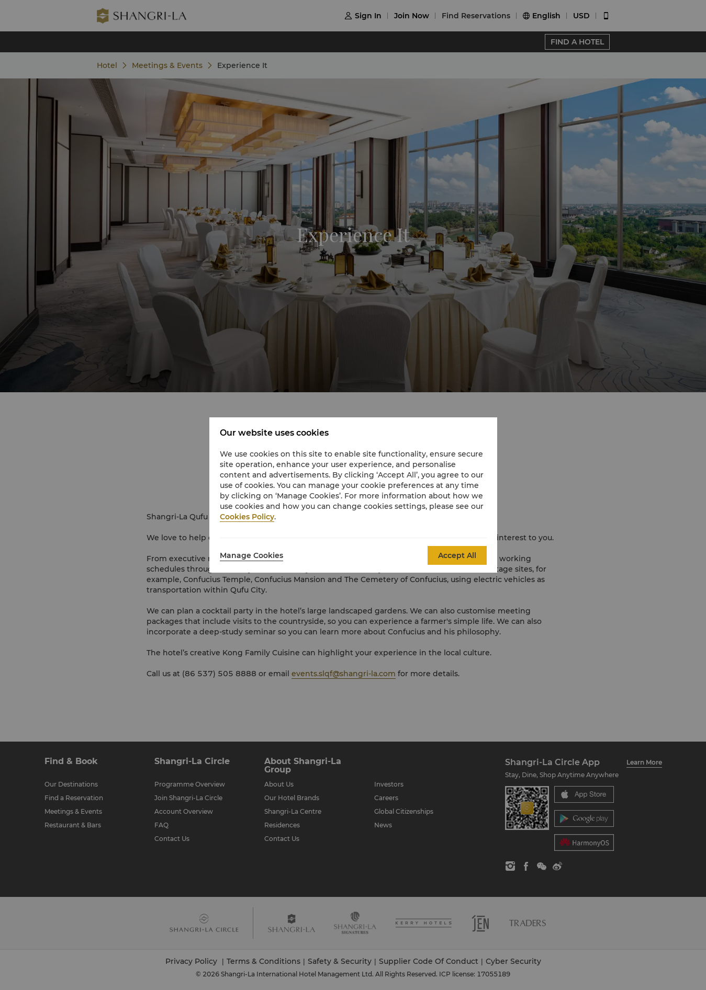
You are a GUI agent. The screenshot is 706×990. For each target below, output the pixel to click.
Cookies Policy (247, 516)
